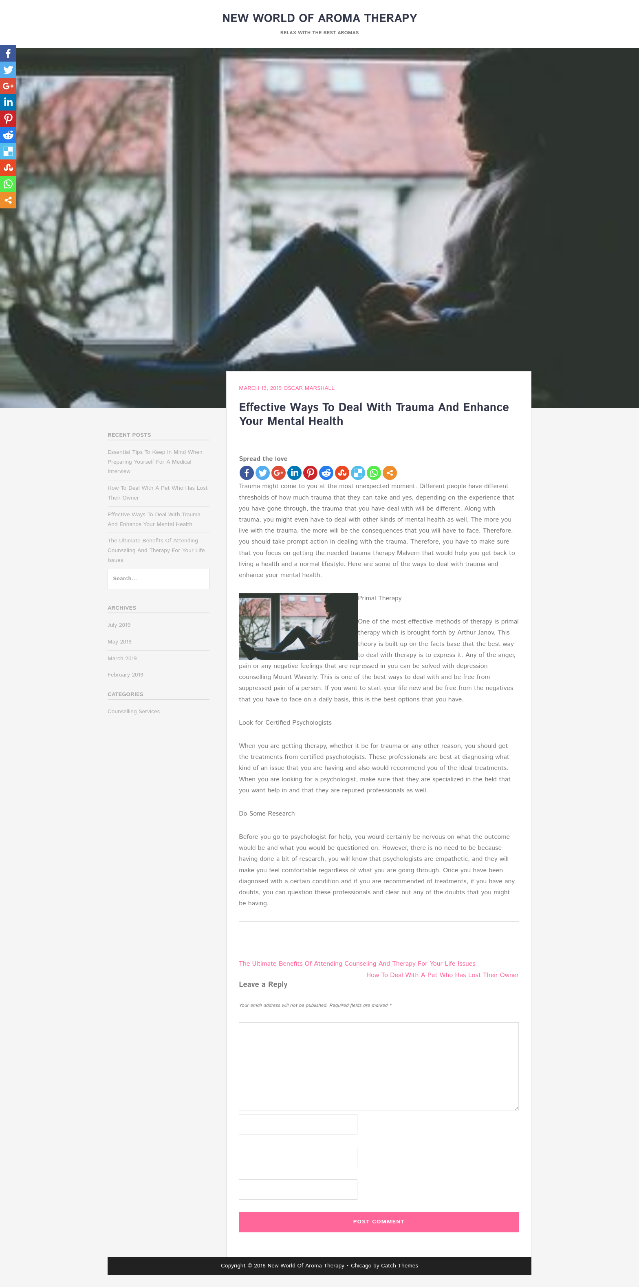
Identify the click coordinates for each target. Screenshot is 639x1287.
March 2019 (122, 659)
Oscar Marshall (309, 388)
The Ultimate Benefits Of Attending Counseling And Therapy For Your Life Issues (357, 964)
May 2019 (120, 642)
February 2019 (125, 675)
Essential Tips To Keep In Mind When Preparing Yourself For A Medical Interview (155, 462)
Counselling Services (134, 712)
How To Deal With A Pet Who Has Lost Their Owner (442, 975)
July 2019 (119, 625)
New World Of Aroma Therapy (319, 19)
